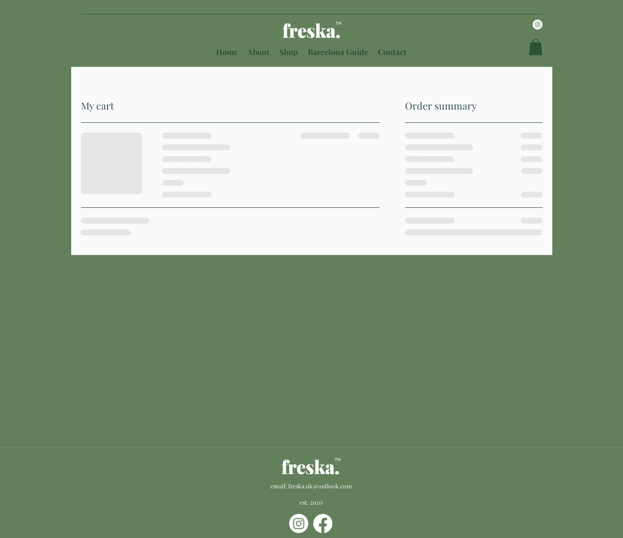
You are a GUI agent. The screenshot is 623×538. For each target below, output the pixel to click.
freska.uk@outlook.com (320, 486)
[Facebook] (322, 523)
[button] (535, 47)
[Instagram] (537, 24)
